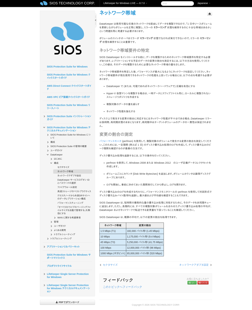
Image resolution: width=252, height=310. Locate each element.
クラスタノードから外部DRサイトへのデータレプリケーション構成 (73, 197)
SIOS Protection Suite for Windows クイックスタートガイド (68, 76)
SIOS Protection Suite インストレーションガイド (67, 117)
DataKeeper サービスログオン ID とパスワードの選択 (73, 181)
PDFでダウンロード (67, 302)
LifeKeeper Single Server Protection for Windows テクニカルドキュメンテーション (66, 288)
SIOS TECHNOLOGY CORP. (72, 3)
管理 (54, 222)
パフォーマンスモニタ (110, 141)
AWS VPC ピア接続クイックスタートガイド (68, 97)
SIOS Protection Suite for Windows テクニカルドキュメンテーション (66, 128)
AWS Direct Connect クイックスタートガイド (69, 87)
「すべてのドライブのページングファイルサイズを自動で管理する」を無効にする (74, 210)
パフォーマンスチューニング (70, 203)
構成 (50, 142)
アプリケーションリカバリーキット (61, 247)
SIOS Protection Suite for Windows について (68, 136)
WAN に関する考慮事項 (67, 218)
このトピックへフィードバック (122, 286)
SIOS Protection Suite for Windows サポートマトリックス (69, 256)
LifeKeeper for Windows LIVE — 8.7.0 (125, 3)
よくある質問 (58, 230)
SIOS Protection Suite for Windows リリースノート (68, 107)
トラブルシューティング (62, 234)
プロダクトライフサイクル (59, 266)
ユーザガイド (54, 150)
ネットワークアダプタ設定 (69, 175)
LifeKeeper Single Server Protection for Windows (66, 275)
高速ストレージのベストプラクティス (74, 191)
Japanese (203, 3)
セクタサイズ (63, 167)
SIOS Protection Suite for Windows (67, 66)
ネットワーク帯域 (65, 171)
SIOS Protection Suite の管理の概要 (66, 146)
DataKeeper (54, 155)
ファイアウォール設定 (67, 187)
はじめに (56, 159)
